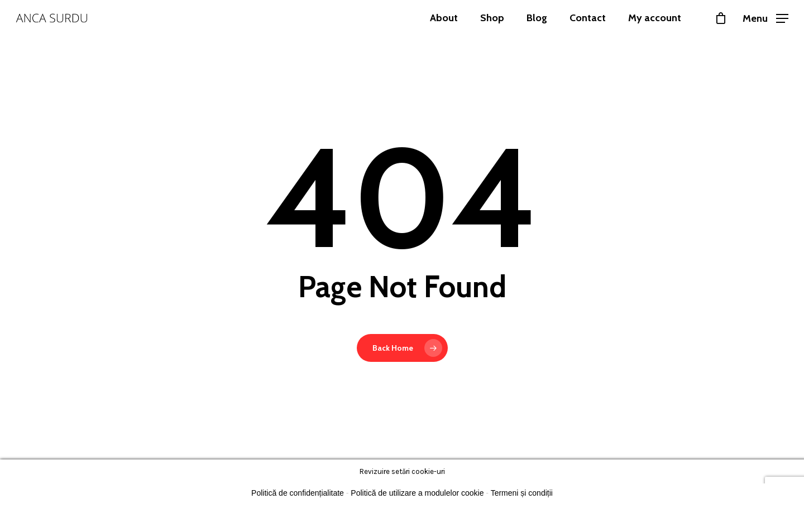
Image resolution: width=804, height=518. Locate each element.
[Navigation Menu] (765, 17)
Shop (492, 17)
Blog (537, 17)
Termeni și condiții (522, 492)
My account (654, 17)
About (444, 17)
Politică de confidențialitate (297, 492)
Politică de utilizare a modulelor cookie (417, 492)
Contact (588, 17)
